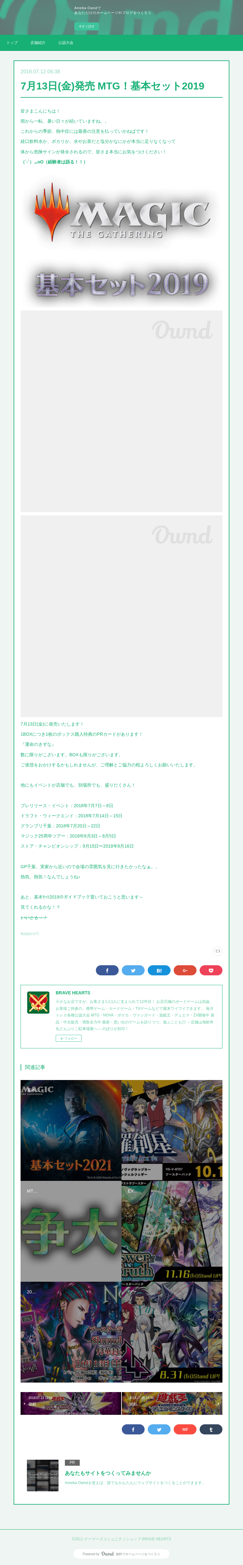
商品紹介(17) (30, 934)
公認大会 (65, 42)
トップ (12, 42)
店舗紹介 (38, 42)
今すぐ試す (87, 26)
